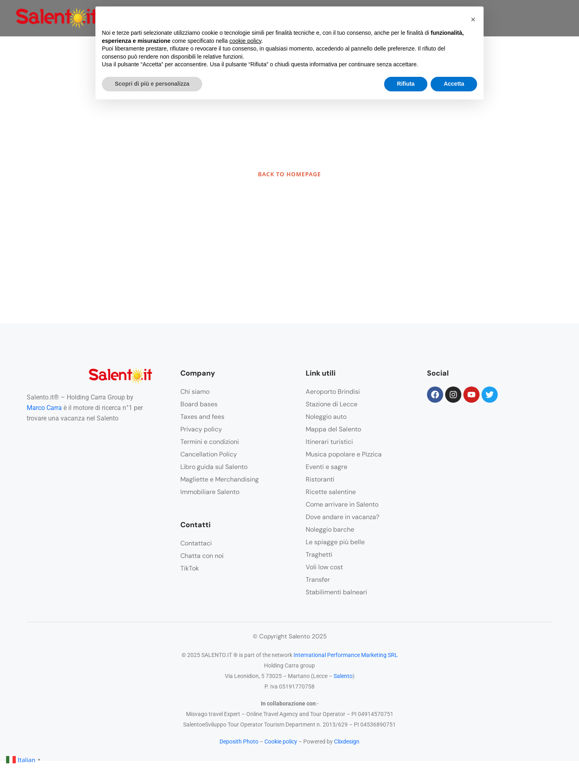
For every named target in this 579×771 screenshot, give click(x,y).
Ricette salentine (331, 492)
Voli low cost (324, 567)
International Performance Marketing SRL (346, 655)
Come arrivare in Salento (342, 504)
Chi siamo (194, 391)
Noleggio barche (330, 529)
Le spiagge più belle (335, 542)
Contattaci (196, 543)
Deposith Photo (239, 741)
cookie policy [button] (245, 41)
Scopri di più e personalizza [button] (152, 83)
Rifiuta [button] (406, 83)
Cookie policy (280, 741)
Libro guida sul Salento (213, 467)
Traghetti (319, 554)
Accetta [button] (454, 83)
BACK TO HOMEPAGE (289, 174)
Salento (343, 676)
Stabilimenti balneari (336, 592)
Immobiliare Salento (209, 492)
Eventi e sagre (326, 467)
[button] (473, 19)
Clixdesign (346, 741)
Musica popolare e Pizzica (344, 454)
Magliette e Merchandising (219, 479)
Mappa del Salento (333, 429)
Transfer (318, 579)
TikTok (189, 568)
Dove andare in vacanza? (342, 517)
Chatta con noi (202, 555)
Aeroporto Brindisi (333, 391)
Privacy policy (201, 429)
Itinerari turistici (329, 441)
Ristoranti (320, 479)
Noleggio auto (326, 416)
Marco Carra (44, 408)
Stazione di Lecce (331, 404)
